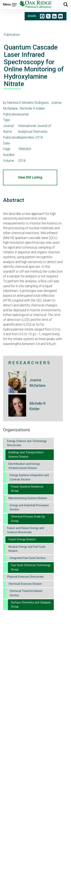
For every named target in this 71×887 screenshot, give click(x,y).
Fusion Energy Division (22, 539)
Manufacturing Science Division (28, 498)
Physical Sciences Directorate (25, 576)
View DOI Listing (30, 177)
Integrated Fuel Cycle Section (28, 558)
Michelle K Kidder (37, 406)
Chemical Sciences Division (25, 583)
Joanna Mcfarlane (37, 383)
